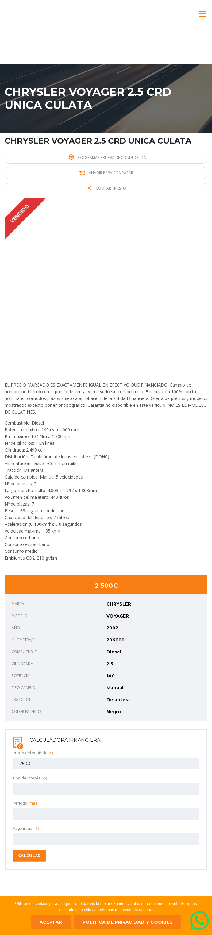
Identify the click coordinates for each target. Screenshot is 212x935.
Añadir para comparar (106, 172)
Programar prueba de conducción (107, 157)
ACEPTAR (51, 922)
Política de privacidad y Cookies (128, 922)
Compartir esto (107, 188)
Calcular (29, 855)
